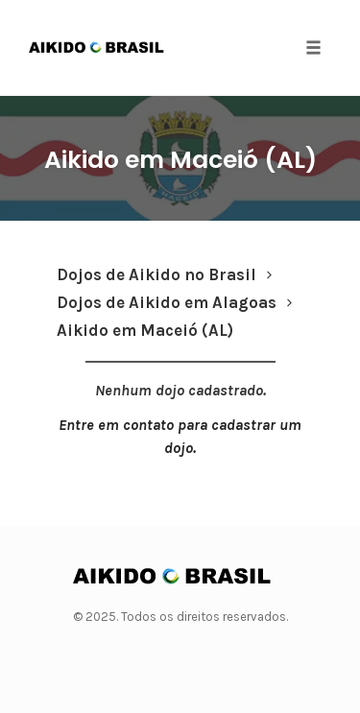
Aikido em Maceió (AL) (180, 160)
